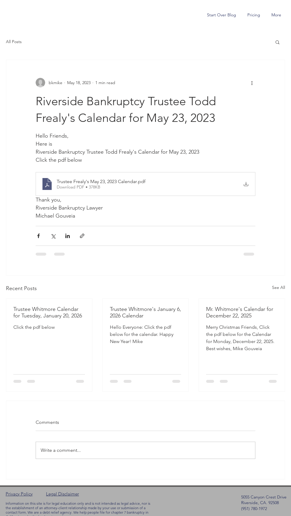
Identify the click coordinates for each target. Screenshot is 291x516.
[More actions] (251, 82)
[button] (277, 42)
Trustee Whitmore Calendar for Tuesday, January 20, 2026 (47, 312)
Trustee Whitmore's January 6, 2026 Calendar (145, 312)
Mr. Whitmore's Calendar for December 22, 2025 (239, 312)
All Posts (14, 41)
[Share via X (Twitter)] (53, 236)
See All (278, 287)
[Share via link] (82, 236)
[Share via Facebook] (38, 236)
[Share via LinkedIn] (67, 236)
